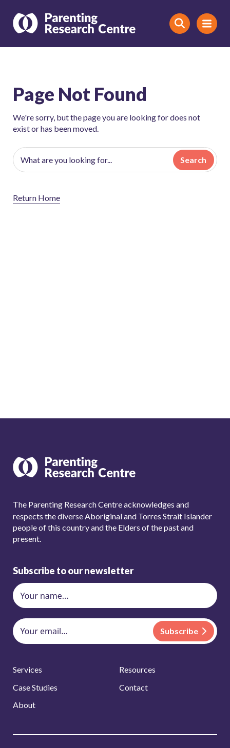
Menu (204, 23)
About (24, 705)
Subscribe (179, 631)
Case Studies (35, 687)
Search (193, 160)
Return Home (36, 198)
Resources (137, 669)
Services (27, 669)
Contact (133, 687)
